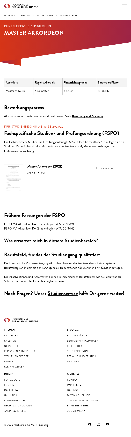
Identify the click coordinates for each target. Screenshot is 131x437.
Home (11, 15)
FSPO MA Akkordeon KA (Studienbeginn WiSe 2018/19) (39, 224)
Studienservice (63, 293)
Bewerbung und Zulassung (87, 116)
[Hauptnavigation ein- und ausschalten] (124, 5)
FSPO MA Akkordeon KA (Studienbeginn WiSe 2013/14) (39, 228)
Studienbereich (80, 240)
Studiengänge (45, 15)
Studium (26, 15)
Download (107, 168)
